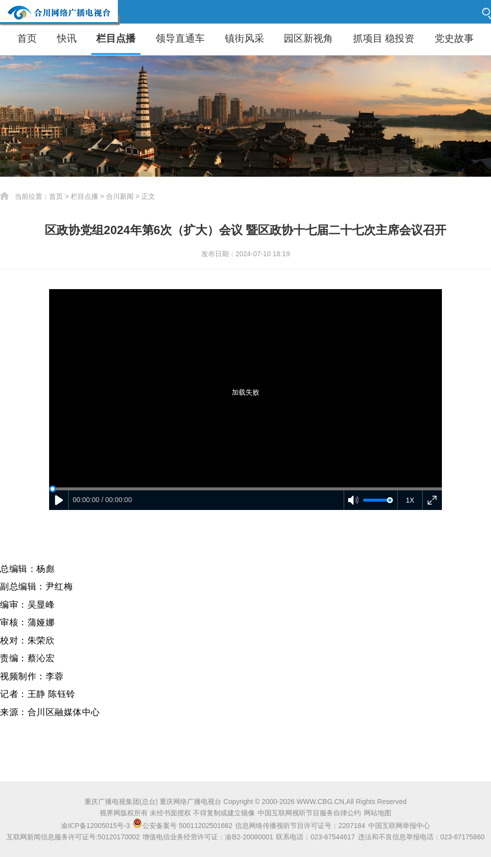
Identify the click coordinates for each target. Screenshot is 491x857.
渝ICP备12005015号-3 (95, 826)
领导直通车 (180, 38)
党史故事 (454, 38)
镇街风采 (244, 38)
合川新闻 (120, 196)
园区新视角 (308, 38)
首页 (27, 38)
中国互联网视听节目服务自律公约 (309, 813)
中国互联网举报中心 (399, 826)
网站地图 (377, 813)
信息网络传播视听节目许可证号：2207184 (300, 826)
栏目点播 (116, 38)
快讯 (67, 38)
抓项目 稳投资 (384, 38)
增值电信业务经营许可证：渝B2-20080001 (207, 837)
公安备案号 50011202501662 (183, 826)
